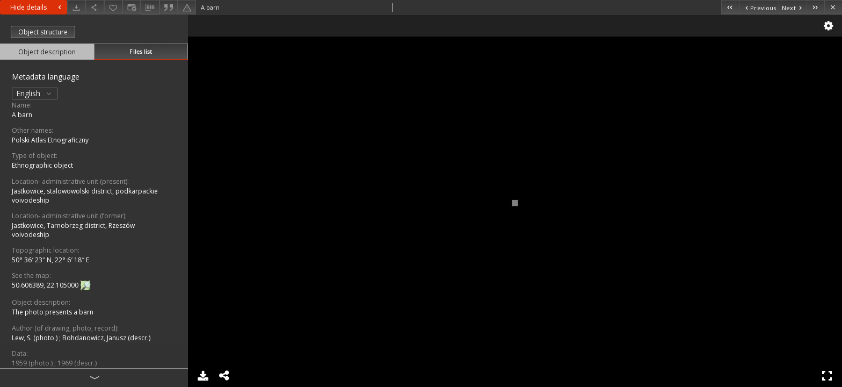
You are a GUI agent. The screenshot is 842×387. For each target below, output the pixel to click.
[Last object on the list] (815, 7)
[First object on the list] (730, 7)
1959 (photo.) (33, 363)
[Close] (833, 7)
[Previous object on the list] (759, 7)
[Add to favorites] (113, 7)
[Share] (94, 7)
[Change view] (131, 7)
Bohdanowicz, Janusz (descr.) (106, 337)
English (34, 93)
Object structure (43, 32)
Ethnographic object (42, 165)
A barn (22, 114)
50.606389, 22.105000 (46, 285)
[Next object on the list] (793, 7)
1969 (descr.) (77, 363)
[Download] (76, 7)
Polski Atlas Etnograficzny (50, 140)
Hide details (37, 7)
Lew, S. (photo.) (35, 337)
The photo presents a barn (52, 312)
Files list (140, 51)
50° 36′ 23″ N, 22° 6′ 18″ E (50, 259)
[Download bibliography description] (150, 7)
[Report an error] (187, 7)
